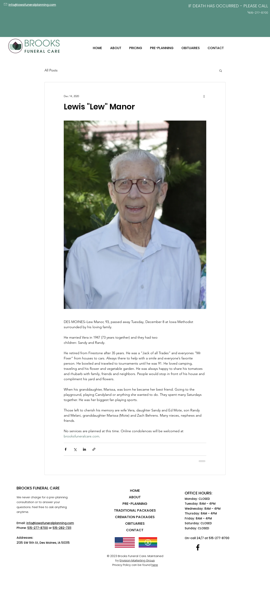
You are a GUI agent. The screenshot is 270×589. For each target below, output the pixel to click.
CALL (263, 6)
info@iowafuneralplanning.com (50, 523)
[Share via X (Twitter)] (75, 449)
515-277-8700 (37, 528)
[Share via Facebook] (65, 449)
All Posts (51, 70)
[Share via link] (94, 449)
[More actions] (204, 96)
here (154, 565)
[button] (220, 70)
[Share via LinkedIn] (84, 449)
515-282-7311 (62, 528)
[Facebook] (198, 547)
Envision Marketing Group (137, 560)
